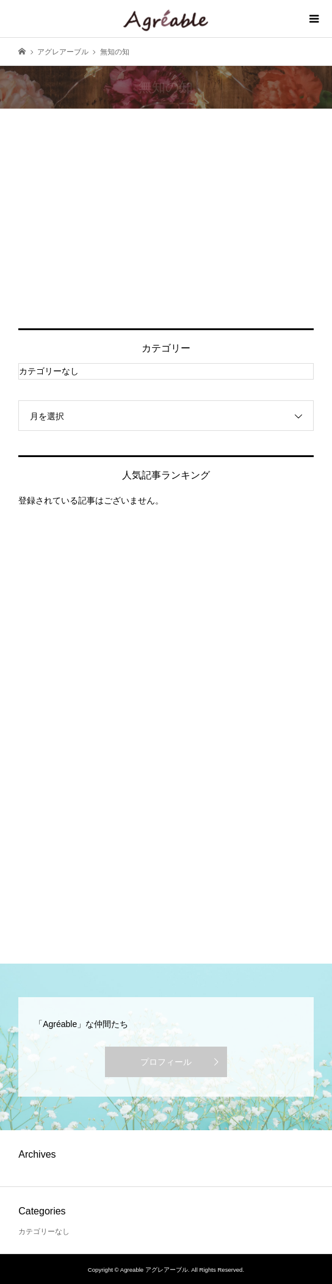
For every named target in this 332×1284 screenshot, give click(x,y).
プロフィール (166, 1062)
